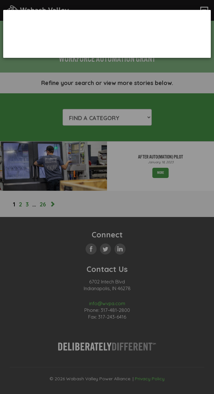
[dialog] (107, 34)
